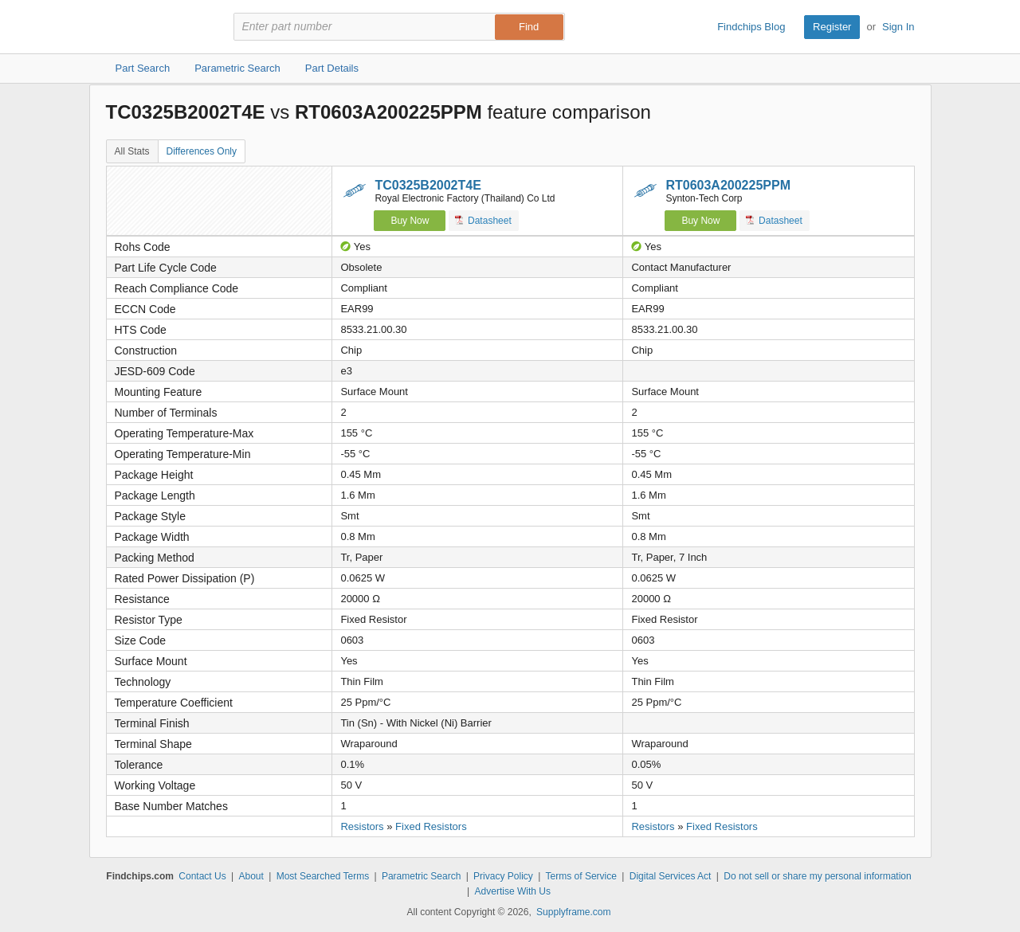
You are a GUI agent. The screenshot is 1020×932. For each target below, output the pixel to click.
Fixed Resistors (431, 826)
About (250, 876)
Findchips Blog (751, 27)
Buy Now (409, 220)
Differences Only (202, 151)
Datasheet (483, 220)
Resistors (361, 826)
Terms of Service (581, 876)
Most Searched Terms (323, 876)
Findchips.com (158, 27)
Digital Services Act (671, 876)
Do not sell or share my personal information (817, 876)
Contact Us (202, 876)
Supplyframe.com (573, 912)
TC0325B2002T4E (428, 185)
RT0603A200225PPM (727, 185)
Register (832, 27)
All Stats (132, 151)
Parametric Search (421, 876)
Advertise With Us (513, 891)
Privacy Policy (503, 876)
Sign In (898, 27)
